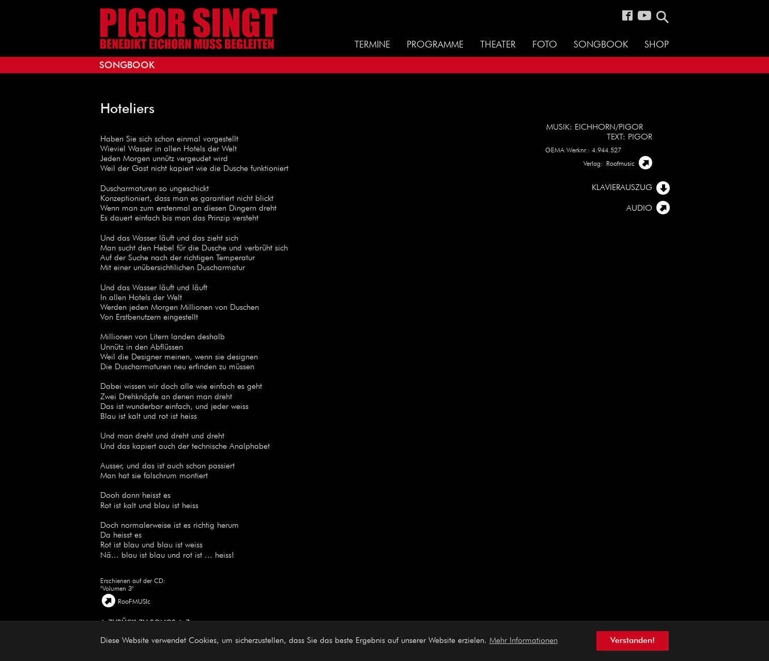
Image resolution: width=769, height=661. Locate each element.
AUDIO (639, 208)
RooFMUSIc (134, 602)
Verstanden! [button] (632, 641)
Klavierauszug (622, 188)
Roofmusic (620, 164)
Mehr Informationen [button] (523, 641)
